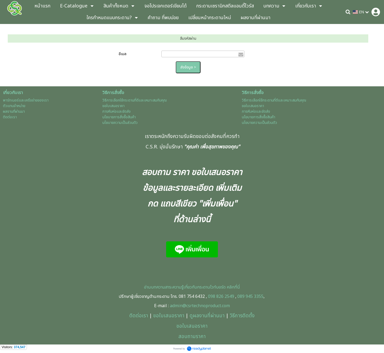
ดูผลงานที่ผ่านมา (207, 315)
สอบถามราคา (192, 336)
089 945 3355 (250, 296)
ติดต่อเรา (138, 315)
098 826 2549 (221, 296)
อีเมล (122, 54)
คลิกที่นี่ (233, 287)
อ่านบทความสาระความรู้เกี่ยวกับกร (173, 287)
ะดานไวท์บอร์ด (214, 287)
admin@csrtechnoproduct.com (200, 306)
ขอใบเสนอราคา (168, 315)
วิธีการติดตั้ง (242, 315)
